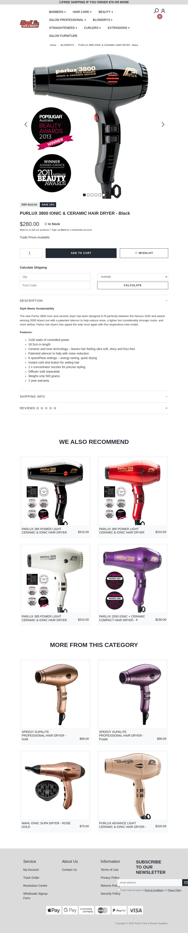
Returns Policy (110, 885)
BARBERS (56, 12)
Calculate (133, 285)
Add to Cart (81, 253)
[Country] (132, 277)
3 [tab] (92, 195)
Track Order (31, 877)
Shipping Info (32, 396)
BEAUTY (105, 12)
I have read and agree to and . (149, 889)
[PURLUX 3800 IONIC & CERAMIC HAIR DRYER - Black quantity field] (31, 253)
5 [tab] (100, 195)
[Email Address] (149, 882)
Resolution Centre (35, 885)
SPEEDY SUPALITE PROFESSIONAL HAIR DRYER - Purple (121, 735)
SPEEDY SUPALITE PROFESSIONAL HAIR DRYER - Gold (44, 735)
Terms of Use (109, 869)
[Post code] (55, 285)
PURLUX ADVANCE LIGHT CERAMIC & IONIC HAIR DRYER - (122, 825)
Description (31, 300)
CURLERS (91, 28)
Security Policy (110, 893)
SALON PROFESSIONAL (66, 20)
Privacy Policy (110, 877)
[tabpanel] (94, 124)
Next (162, 124)
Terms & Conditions (154, 890)
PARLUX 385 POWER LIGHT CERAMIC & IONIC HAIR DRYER (44, 530)
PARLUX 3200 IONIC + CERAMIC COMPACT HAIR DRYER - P (122, 618)
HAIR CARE (81, 12)
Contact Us (69, 869)
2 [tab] (88, 195)
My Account (31, 869)
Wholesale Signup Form (35, 896)
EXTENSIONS (117, 28)
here (63, 230)
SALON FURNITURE (63, 35)
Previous (26, 124)
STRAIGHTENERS (62, 28)
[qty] (55, 277)
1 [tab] (84, 195)
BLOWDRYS (101, 20)
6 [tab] (103, 195)
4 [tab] (96, 195)
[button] (144, 253)
